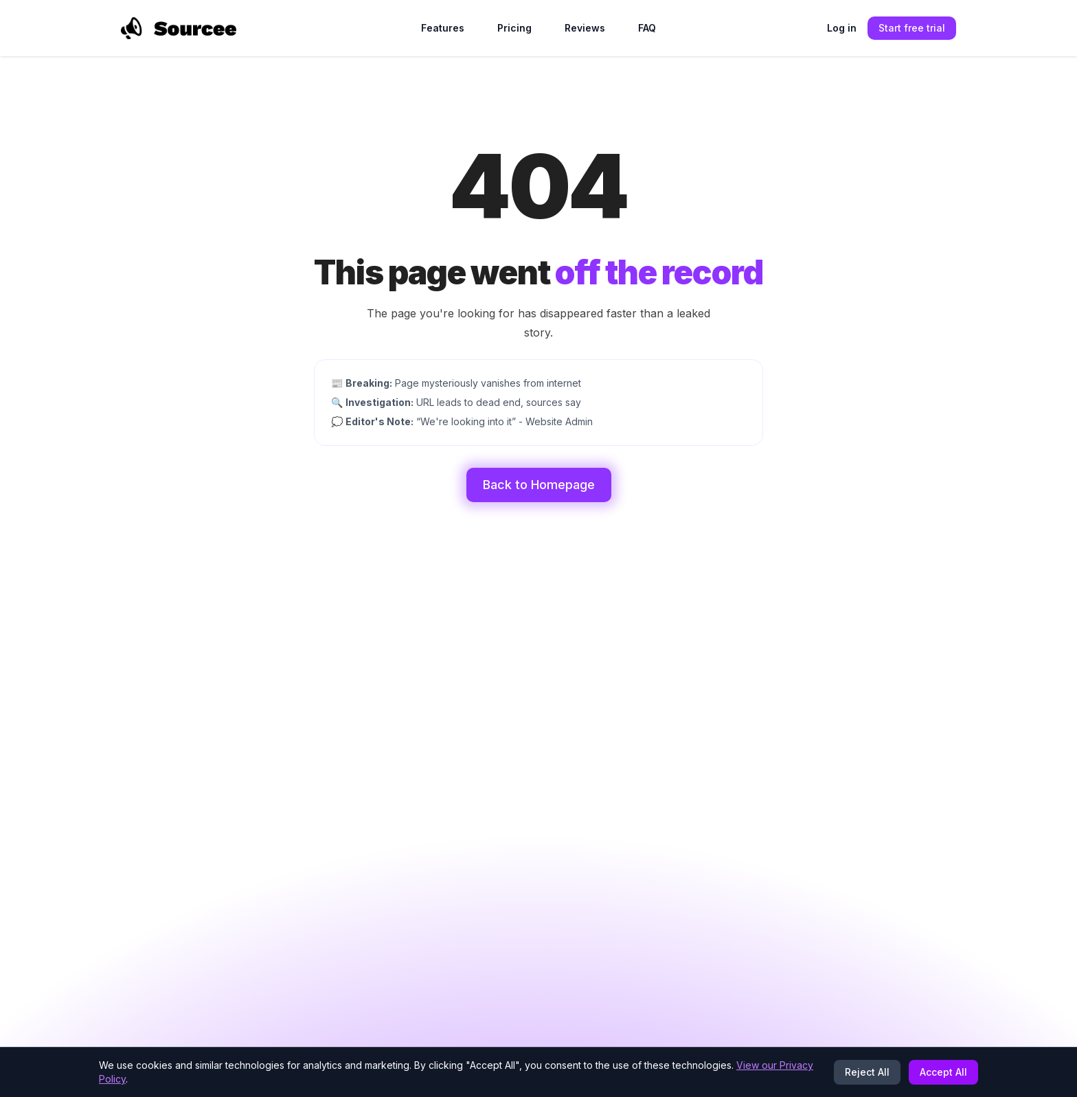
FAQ (647, 28)
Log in (842, 28)
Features (442, 28)
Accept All (943, 1072)
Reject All (867, 1072)
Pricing (514, 28)
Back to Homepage (539, 484)
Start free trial (911, 28)
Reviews (585, 28)
